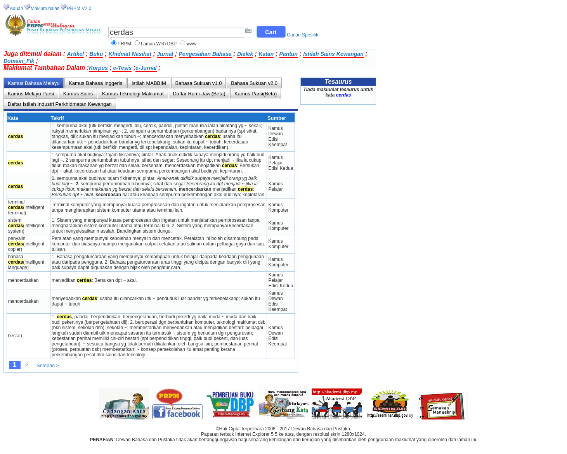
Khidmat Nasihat (130, 54)
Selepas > (47, 365)
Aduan (16, 8)
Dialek (245, 54)
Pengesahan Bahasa (205, 54)
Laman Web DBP (159, 44)
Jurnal (165, 54)
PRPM (124, 44)
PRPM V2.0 (79, 8)
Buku (96, 54)
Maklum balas (45, 8)
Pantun (288, 54)
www (191, 44)
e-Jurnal (145, 68)
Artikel (75, 54)
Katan (266, 54)
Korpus (98, 68)
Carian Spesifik (302, 35)
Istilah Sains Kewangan (333, 54)
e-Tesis (122, 68)
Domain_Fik (18, 61)
